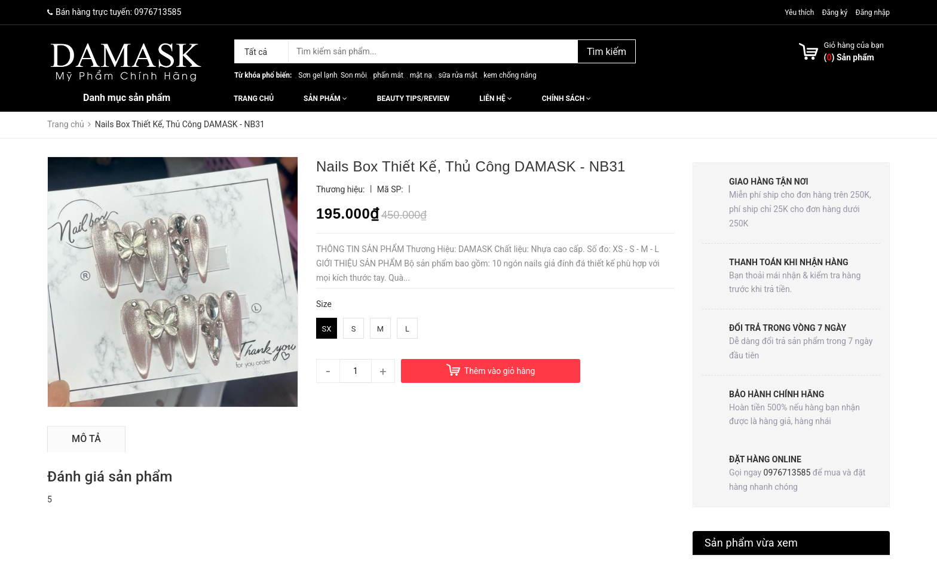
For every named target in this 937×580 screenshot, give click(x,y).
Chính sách (566, 98)
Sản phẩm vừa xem (751, 542)
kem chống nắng (509, 75)
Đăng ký (834, 12)
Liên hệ (495, 98)
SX (327, 328)
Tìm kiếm (606, 51)
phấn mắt (388, 75)
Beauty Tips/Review (413, 98)
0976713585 (158, 12)
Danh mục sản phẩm (126, 97)
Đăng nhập (873, 12)
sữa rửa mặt (457, 75)
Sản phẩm (325, 98)
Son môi (354, 75)
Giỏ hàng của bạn (854, 45)
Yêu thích (800, 12)
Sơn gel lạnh (317, 75)
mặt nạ (421, 75)
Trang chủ (254, 98)
